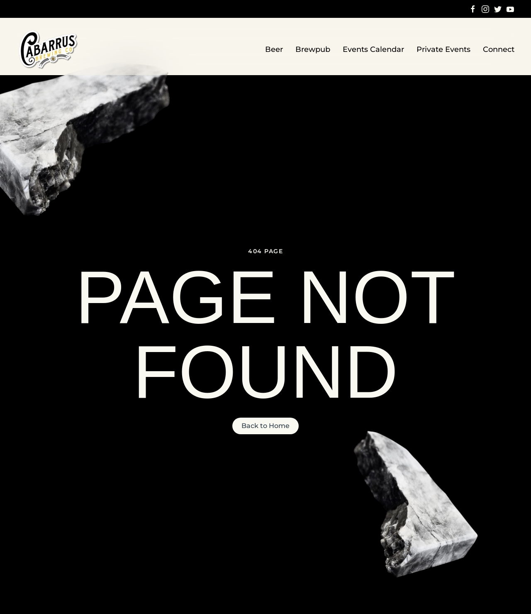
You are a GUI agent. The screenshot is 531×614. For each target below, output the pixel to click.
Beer (274, 49)
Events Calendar (373, 49)
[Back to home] (49, 49)
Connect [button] (498, 49)
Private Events (443, 49)
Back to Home (265, 426)
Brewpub (312, 49)
